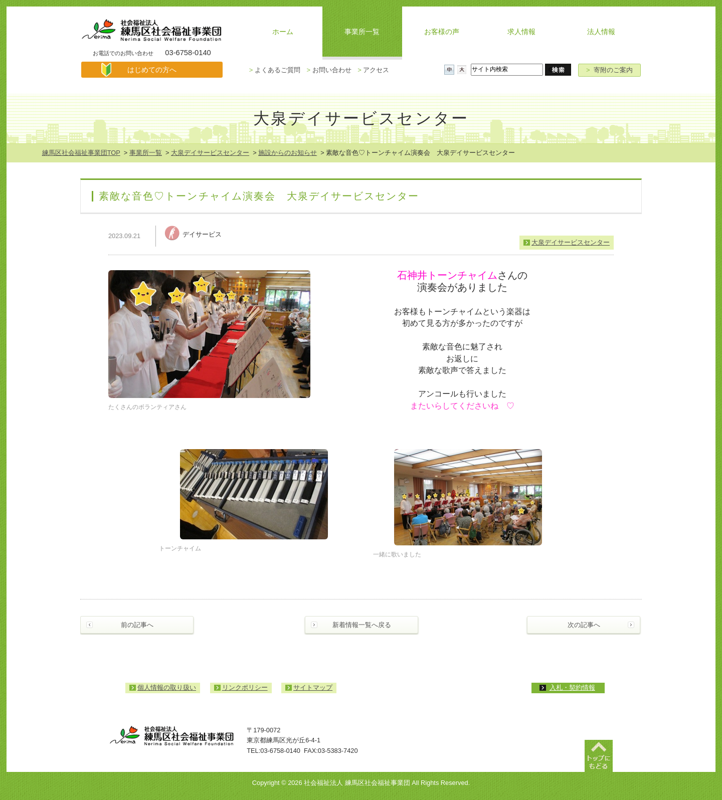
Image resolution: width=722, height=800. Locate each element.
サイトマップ (312, 687)
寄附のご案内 (609, 70)
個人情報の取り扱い (166, 687)
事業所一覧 (145, 152)
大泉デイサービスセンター (210, 152)
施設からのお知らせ (287, 152)
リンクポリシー (245, 687)
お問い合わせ (328, 70)
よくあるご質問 (274, 70)
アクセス (373, 70)
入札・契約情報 (572, 687)
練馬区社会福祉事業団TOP (81, 152)
